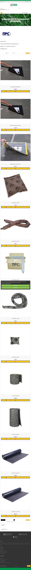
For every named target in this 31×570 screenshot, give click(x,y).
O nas (1, 557)
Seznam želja (5, 529)
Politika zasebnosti (2, 560)
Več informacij (3, 283)
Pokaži (6, 53)
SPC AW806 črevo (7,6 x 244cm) (15, 318)
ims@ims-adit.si (3, 553)
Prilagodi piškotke (8, 283)
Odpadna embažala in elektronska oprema (6, 562)
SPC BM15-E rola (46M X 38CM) (15, 395)
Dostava (1, 558)
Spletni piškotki (2, 561)
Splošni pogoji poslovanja (3, 559)
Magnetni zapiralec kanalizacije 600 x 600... (15, 125)
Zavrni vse (15, 285)
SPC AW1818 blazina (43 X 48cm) (15, 202)
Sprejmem (15, 287)
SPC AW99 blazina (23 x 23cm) (15, 357)
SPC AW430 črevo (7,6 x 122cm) (15, 241)
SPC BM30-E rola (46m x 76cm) (15, 434)
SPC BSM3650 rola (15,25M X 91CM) (15, 511)
